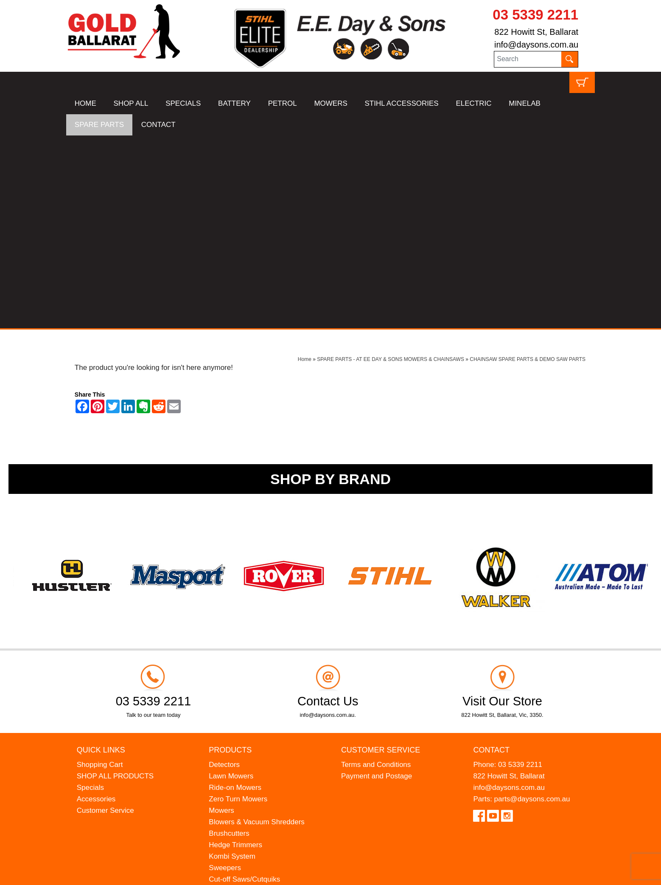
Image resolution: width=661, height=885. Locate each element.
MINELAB (525, 103)
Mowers (221, 618)
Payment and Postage (376, 583)
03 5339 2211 (535, 15)
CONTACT (158, 125)
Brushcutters (229, 641)
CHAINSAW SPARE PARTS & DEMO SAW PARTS (527, 166)
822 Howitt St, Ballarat (536, 32)
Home (304, 166)
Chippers (223, 721)
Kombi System (232, 664)
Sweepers (225, 675)
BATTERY (234, 103)
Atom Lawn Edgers (239, 709)
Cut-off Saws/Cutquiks (244, 686)
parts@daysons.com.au (532, 606)
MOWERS (330, 103)
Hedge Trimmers (235, 652)
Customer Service (105, 618)
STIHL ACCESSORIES (402, 103)
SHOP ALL (131, 103)
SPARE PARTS (99, 125)
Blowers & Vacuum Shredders (257, 629)
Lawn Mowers (231, 583)
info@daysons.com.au (536, 44)
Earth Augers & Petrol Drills (252, 698)
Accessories (96, 606)
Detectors (224, 572)
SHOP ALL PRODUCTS (115, 583)
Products (230, 557)
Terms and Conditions (376, 572)
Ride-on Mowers (235, 595)
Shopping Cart (100, 572)
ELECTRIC (473, 103)
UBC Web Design (111, 873)
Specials (90, 595)
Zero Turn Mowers (238, 606)
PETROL (282, 103)
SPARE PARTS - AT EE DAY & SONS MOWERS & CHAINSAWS (390, 166)
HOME (85, 103)
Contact (491, 557)
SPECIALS (183, 103)
